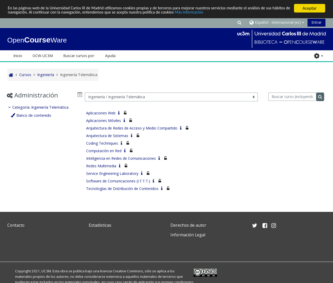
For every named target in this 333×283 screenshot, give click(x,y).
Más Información (220, 13)
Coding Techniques (102, 143)
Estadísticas (100, 225)
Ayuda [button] (110, 55)
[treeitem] (44, 111)
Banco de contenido (35, 115)
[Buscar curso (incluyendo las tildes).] (292, 97)
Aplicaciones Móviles (103, 120)
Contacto (15, 225)
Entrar (316, 22)
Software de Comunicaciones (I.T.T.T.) (118, 181)
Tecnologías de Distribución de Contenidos (122, 188)
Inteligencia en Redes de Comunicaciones (121, 158)
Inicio (17, 55)
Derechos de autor (188, 225)
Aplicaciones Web (101, 112)
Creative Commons (128, 271)
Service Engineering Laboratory (112, 173)
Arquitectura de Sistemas (107, 135)
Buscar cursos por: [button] (79, 55)
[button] (239, 22)
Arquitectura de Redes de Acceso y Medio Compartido (131, 128)
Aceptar (310, 8)
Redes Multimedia (101, 165)
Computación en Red (103, 150)
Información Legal (187, 235)
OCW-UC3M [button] (43, 55)
